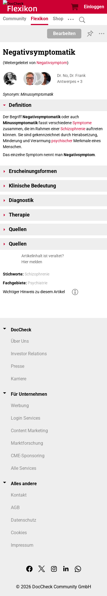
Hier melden (31, 262)
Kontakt (19, 495)
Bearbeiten (64, 33)
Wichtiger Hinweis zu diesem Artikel (34, 291)
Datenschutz (23, 520)
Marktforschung (27, 443)
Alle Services (23, 468)
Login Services (25, 418)
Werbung (20, 405)
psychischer (61, 140)
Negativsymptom (52, 62)
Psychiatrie (37, 283)
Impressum (22, 545)
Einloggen (94, 6)
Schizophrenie (72, 128)
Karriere (18, 378)
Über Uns (20, 341)
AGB (15, 507)
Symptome (82, 123)
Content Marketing (29, 430)
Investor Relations (29, 353)
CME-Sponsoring (28, 455)
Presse (17, 366)
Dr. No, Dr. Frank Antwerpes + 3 (71, 78)
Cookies (19, 532)
